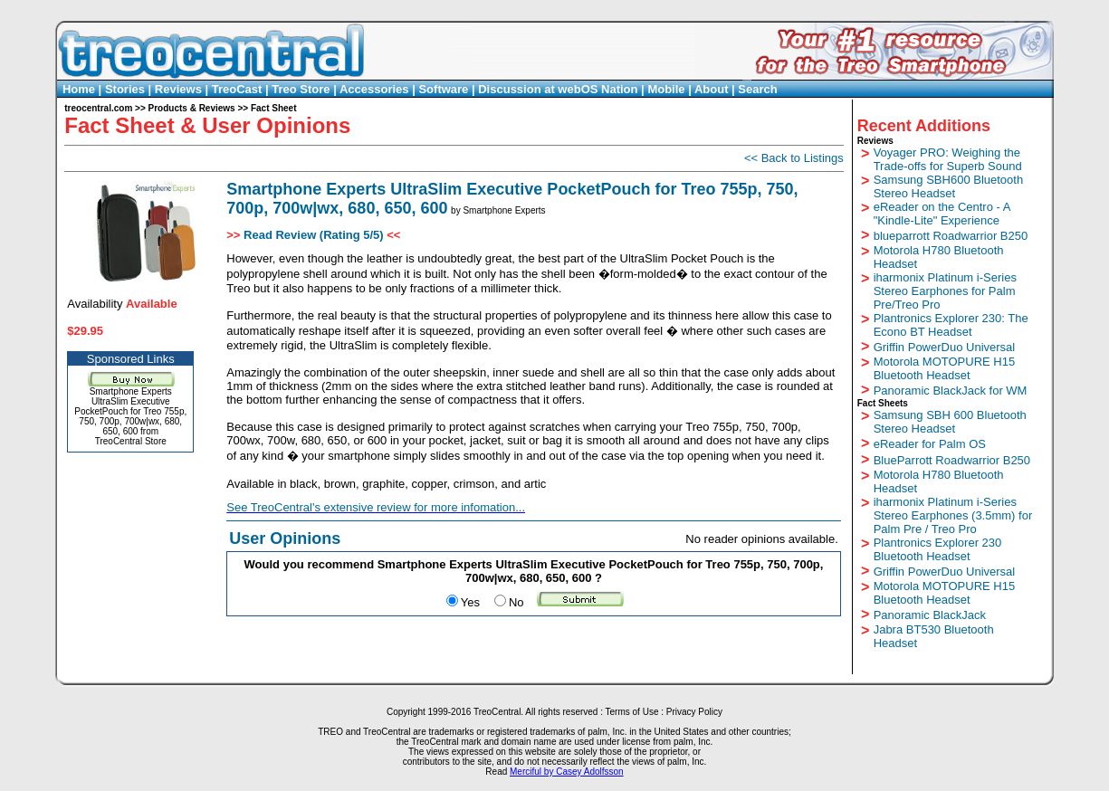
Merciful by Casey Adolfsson (567, 772)
